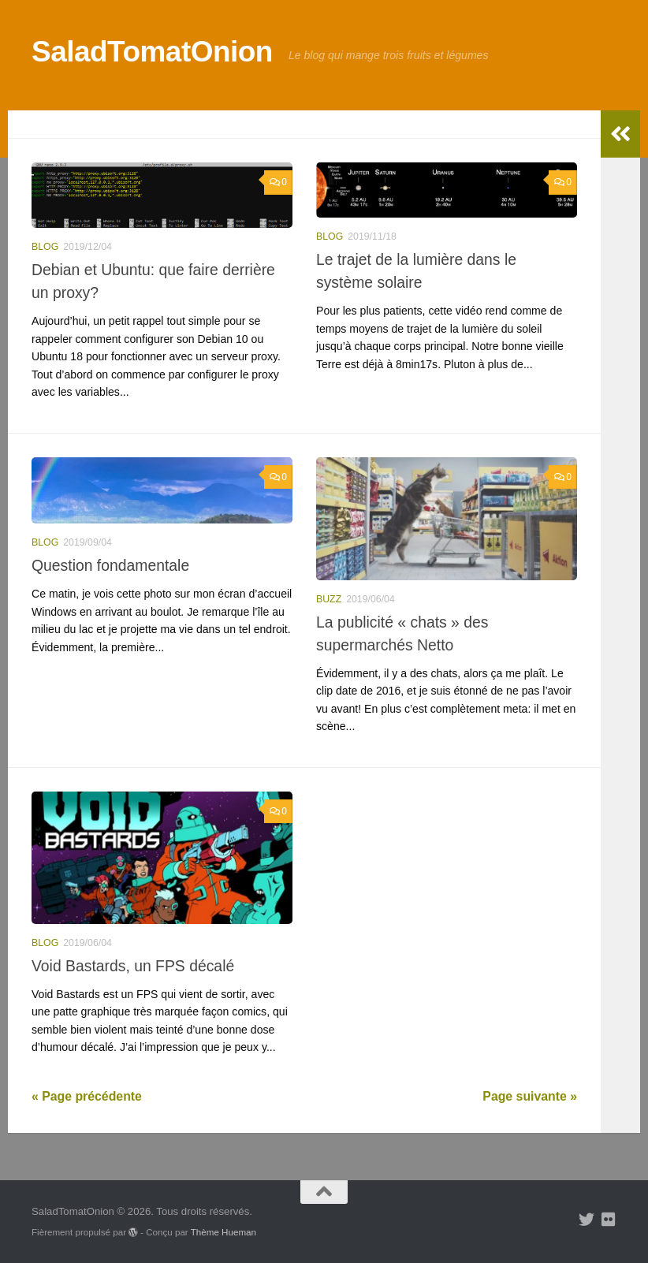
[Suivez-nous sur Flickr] (608, 1220)
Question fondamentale (110, 565)
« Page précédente (87, 1096)
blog (45, 246)
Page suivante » (529, 1096)
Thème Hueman (223, 1232)
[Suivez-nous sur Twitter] (586, 1220)
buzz (328, 599)
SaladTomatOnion (152, 51)
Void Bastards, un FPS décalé (133, 965)
